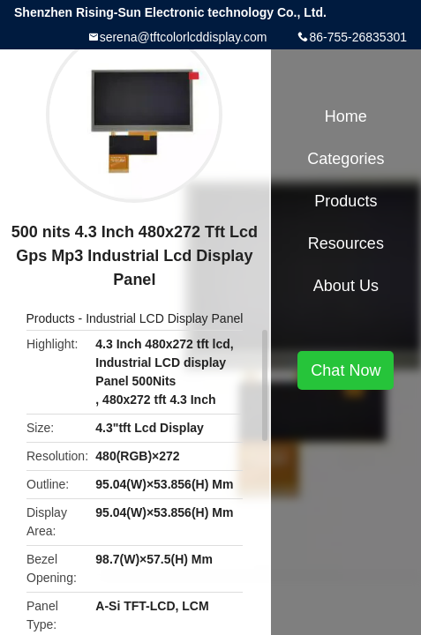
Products (50, 318)
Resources (346, 243)
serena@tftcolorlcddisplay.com (183, 37)
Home (346, 116)
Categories (345, 159)
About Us (346, 286)
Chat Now (345, 370)
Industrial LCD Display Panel (164, 318)
